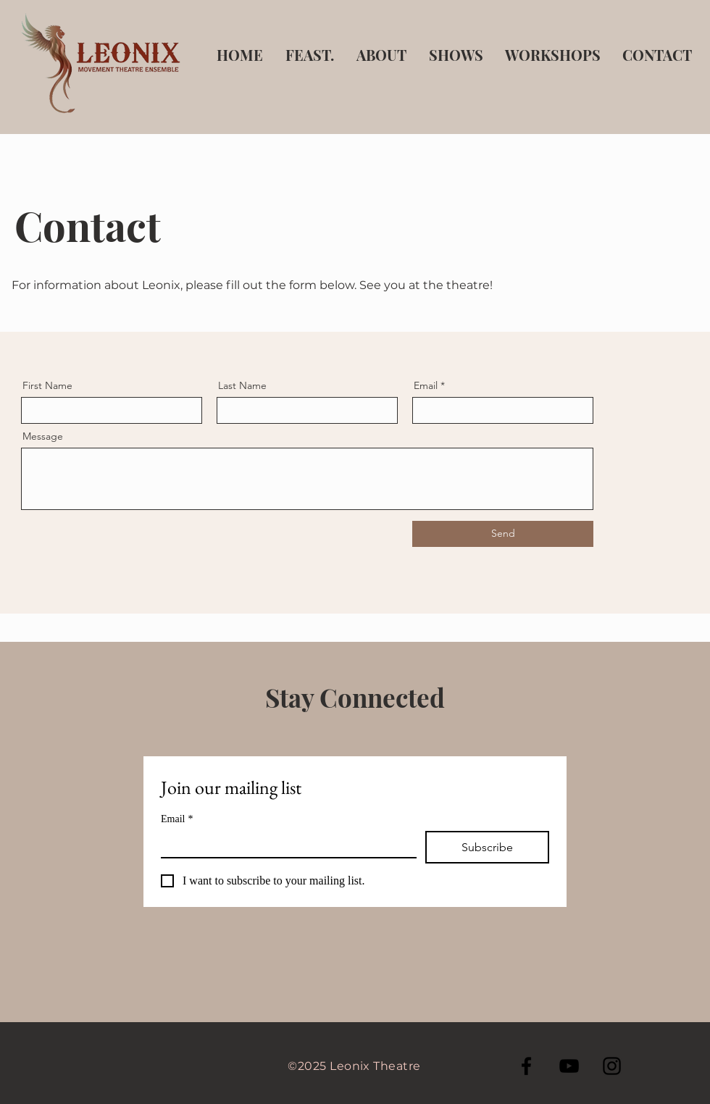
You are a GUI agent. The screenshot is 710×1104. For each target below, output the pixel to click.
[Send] (502, 534)
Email (426, 385)
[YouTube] (569, 1066)
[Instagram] (612, 1066)
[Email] (284, 844)
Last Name (242, 385)
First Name (47, 385)
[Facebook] (526, 1066)
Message (42, 436)
